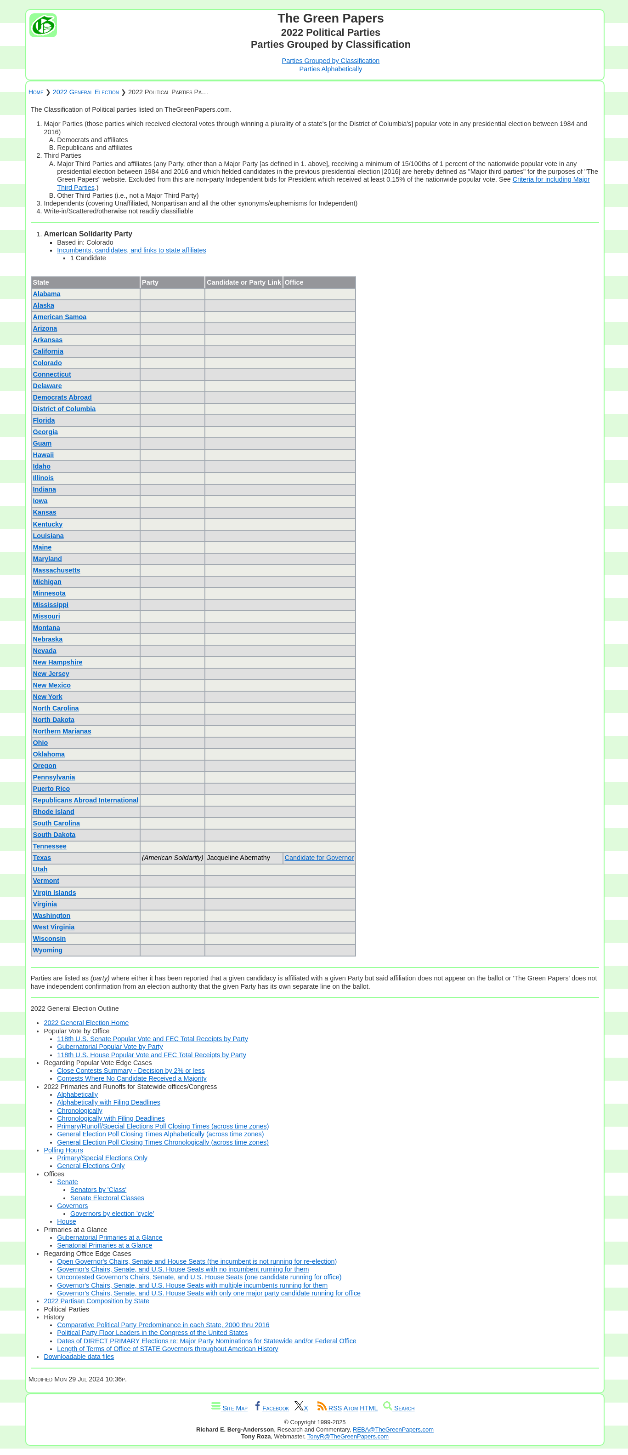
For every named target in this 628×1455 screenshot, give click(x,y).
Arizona (45, 328)
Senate (67, 1182)
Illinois (43, 477)
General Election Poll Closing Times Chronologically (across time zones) (163, 1142)
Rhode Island (53, 811)
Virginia (45, 904)
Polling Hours (63, 1150)
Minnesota (49, 593)
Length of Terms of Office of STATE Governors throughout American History (167, 1348)
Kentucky (48, 524)
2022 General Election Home (86, 1022)
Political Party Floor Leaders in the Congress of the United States (152, 1332)
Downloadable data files (79, 1356)
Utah (40, 869)
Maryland (47, 558)
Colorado (47, 363)
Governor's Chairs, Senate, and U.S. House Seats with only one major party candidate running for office (209, 1293)
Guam (42, 443)
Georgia (45, 431)
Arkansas (48, 340)
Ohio (40, 742)
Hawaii (43, 454)
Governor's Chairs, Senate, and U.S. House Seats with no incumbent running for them (183, 1269)
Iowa (40, 500)
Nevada (45, 650)
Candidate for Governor (319, 857)
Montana (46, 627)
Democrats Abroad (62, 397)
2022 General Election (86, 92)
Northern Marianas (62, 731)
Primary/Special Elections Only (102, 1158)
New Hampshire (58, 662)
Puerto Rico (51, 788)
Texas (42, 857)
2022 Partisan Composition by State (96, 1301)
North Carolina (56, 708)
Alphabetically (77, 1094)
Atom (351, 1408)
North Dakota (53, 719)
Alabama (47, 294)
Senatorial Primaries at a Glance (104, 1245)
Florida (44, 420)
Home (36, 92)
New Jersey (51, 673)
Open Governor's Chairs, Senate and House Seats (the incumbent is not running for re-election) (197, 1261)
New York (47, 696)
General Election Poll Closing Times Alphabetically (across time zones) (160, 1134)
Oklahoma (49, 754)
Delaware (47, 386)
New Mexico (52, 685)
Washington (52, 915)
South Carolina (56, 823)
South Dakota (54, 834)
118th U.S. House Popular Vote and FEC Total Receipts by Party (151, 1055)
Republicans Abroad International (86, 800)
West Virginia (54, 927)
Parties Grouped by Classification (331, 60)
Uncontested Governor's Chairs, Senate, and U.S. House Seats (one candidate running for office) (199, 1277)
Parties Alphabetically (331, 69)
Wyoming (48, 950)
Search (399, 1408)
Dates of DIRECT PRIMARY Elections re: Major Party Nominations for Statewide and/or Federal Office (206, 1341)
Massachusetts (56, 570)
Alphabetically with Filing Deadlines (108, 1102)
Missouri (46, 616)
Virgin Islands (54, 892)
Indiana (44, 489)
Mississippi (51, 604)
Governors (72, 1205)
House (66, 1221)
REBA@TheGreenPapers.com (393, 1429)
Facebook (271, 1408)
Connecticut (52, 374)
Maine (42, 547)
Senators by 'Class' (98, 1189)
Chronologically (79, 1110)
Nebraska (48, 639)
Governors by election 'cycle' (112, 1213)
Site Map (229, 1408)
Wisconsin (49, 938)
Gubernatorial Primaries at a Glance (110, 1237)
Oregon (45, 765)
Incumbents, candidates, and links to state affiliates (131, 250)
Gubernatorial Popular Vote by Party (110, 1046)
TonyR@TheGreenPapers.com (348, 1436)
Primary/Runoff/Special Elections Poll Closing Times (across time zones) (163, 1126)
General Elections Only (90, 1165)
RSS (329, 1408)
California (48, 351)
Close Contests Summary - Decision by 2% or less (131, 1070)
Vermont (46, 880)
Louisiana (48, 535)
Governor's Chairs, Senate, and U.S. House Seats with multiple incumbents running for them (192, 1285)
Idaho (42, 466)
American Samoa (60, 317)
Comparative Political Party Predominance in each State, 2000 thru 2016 (163, 1325)
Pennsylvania (54, 777)
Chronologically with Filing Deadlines (110, 1118)
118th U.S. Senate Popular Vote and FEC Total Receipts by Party (152, 1039)
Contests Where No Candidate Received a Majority (132, 1078)
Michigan (47, 581)
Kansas (45, 512)
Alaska (43, 305)
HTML (369, 1408)
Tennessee (50, 846)
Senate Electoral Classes (107, 1198)
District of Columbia (64, 408)
